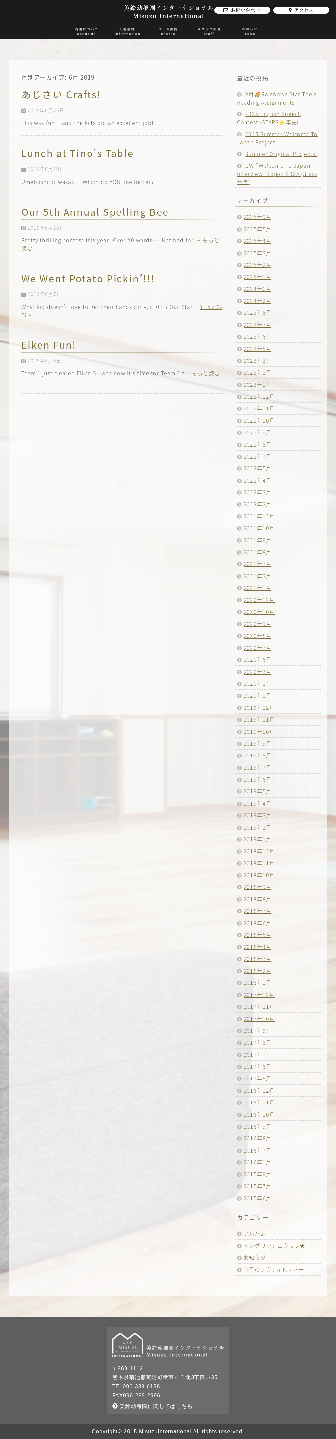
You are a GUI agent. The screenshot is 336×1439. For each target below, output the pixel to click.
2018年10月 (259, 875)
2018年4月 (257, 947)
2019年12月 (259, 707)
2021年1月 (257, 588)
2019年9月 (257, 743)
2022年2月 (257, 504)
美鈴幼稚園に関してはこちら (152, 1406)
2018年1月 (257, 982)
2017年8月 (257, 1042)
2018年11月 (259, 863)
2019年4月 (257, 803)
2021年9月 (257, 540)
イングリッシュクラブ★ (274, 1245)
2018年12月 (259, 851)
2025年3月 (257, 253)
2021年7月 (257, 564)
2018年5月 (257, 935)
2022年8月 (257, 444)
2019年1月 (257, 839)
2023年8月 (257, 312)
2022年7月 (257, 456)
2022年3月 (257, 492)
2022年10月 (259, 420)
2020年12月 (259, 600)
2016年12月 (259, 1090)
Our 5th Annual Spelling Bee (95, 212)
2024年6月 (257, 289)
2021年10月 (259, 528)
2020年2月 (257, 683)
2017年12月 (259, 995)
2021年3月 (257, 576)
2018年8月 (257, 899)
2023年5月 (257, 349)
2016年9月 (257, 1126)
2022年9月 (257, 432)
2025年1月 (257, 277)
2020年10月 (259, 612)
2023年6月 (257, 336)
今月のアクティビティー (274, 1269)
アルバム (255, 1233)
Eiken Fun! (49, 345)
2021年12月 (259, 516)
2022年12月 (259, 396)
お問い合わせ (242, 9)
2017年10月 (259, 1019)
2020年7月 (257, 648)
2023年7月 (257, 325)
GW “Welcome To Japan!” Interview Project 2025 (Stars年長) (277, 173)
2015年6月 (257, 1198)
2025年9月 (257, 217)
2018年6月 (257, 923)
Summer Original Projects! (281, 154)
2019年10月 (259, 731)
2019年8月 (257, 755)
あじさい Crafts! (61, 94)
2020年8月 (257, 636)
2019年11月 (259, 719)
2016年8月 (257, 1138)
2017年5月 (257, 1078)
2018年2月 (257, 971)
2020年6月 (257, 659)
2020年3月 (257, 672)
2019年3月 (257, 815)
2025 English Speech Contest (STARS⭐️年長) (269, 118)
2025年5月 (257, 229)
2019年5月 (257, 791)
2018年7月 (257, 911)
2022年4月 (257, 480)
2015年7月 (257, 1186)
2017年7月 (257, 1054)
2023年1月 (257, 384)
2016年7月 (257, 1150)
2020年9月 (257, 624)
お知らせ (255, 1257)
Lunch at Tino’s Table (77, 153)
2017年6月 (257, 1066)
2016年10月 (259, 1114)
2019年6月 (257, 779)
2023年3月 (257, 360)
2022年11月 (259, 408)
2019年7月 (257, 767)
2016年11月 (259, 1102)
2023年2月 (257, 372)
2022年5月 (257, 468)
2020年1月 (257, 695)
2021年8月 (257, 552)
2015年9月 (257, 1174)
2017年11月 (259, 1006)
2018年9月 (257, 887)
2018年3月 (257, 959)
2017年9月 (257, 1030)
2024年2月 (257, 301)
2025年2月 (257, 265)
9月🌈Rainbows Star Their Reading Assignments (276, 98)
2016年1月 (257, 1162)
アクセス (301, 9)
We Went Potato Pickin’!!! (88, 278)
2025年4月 (257, 241)
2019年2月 (257, 827)
